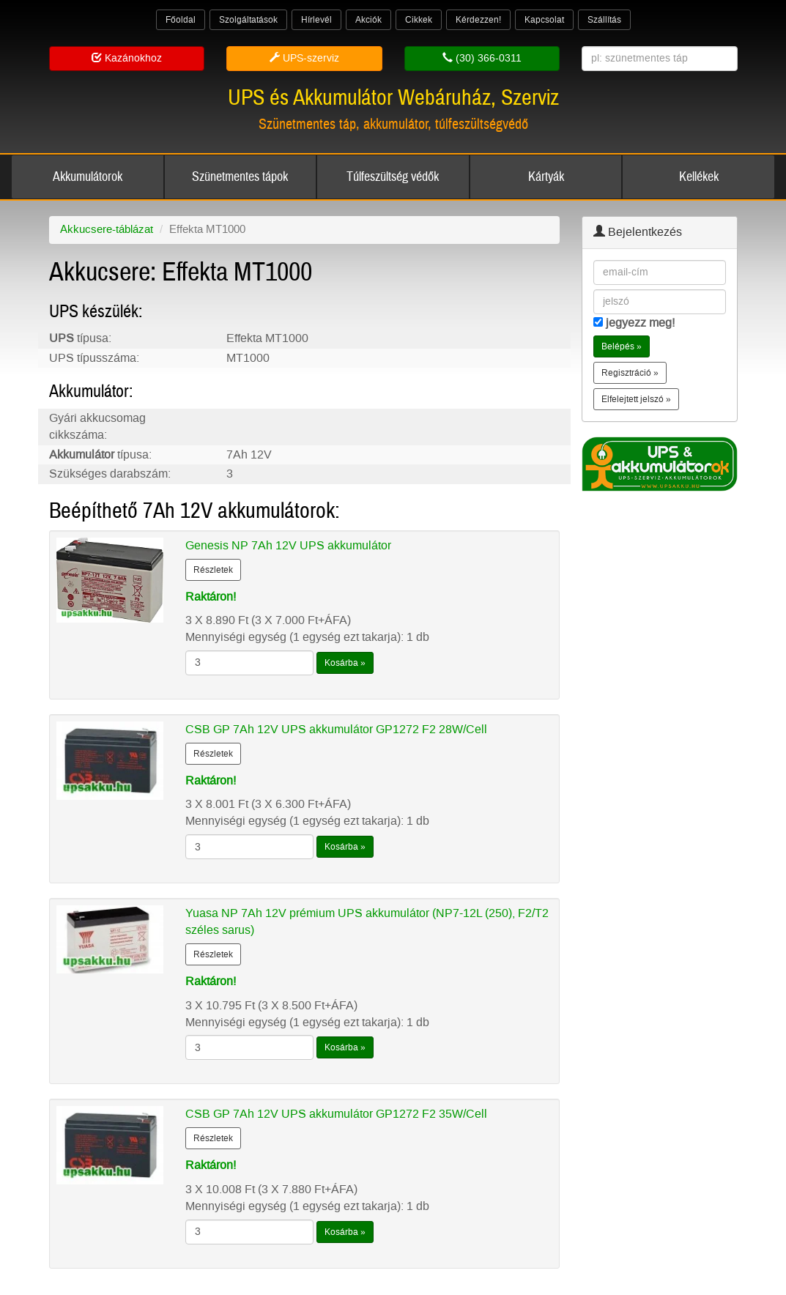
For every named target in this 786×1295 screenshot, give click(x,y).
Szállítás (604, 20)
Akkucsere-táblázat (106, 229)
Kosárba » (345, 663)
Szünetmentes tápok (240, 176)
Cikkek (418, 20)
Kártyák (546, 176)
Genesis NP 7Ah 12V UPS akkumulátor (288, 545)
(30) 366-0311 (482, 58)
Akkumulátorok (87, 176)
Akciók (368, 20)
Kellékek (699, 176)
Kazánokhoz (127, 58)
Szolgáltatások (248, 20)
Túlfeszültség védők (392, 176)
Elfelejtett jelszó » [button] (636, 399)
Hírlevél (316, 20)
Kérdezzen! (478, 20)
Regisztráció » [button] (630, 373)
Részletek (213, 570)
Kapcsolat (544, 20)
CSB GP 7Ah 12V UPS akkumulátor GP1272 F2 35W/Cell (336, 1113)
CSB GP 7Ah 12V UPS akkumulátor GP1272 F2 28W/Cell (336, 729)
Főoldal (181, 20)
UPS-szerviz (304, 58)
